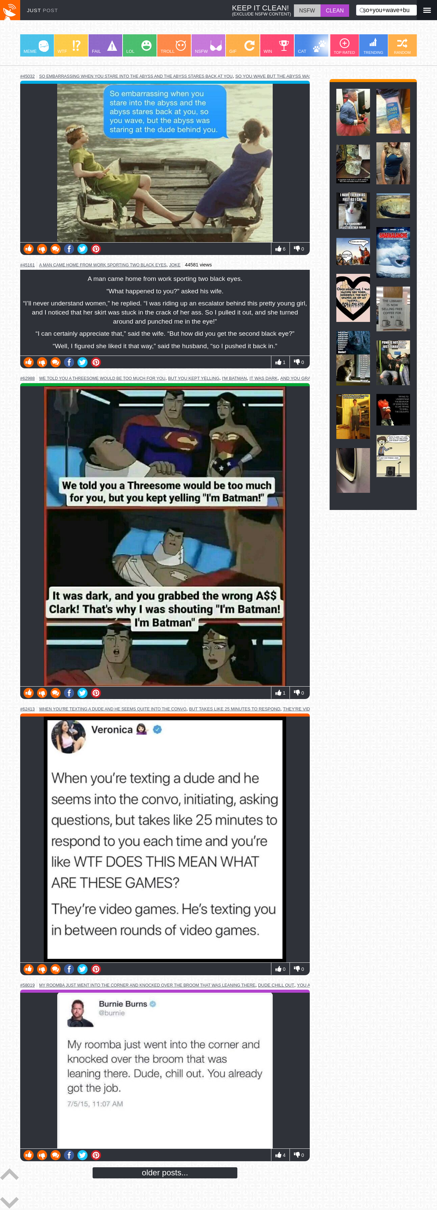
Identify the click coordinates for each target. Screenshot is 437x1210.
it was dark (263, 378)
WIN (276, 47)
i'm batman (234, 378)
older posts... (165, 1172)
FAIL (104, 47)
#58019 (27, 985)
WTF (69, 47)
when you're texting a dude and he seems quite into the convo (112, 709)
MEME (36, 47)
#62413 (27, 708)
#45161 (27, 264)
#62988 (27, 378)
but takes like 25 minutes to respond (234, 708)
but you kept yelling (193, 378)
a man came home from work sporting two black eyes (102, 265)
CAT (312, 47)
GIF (242, 47)
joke (174, 264)
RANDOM (402, 46)
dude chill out (276, 985)
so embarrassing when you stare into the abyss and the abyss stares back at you (136, 76)
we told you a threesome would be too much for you (102, 378)
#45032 (27, 76)
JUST (42, 10)
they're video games (308, 708)
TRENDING (373, 46)
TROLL (173, 47)
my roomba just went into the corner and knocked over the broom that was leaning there (147, 985)
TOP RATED (344, 46)
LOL (139, 47)
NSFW (208, 47)
